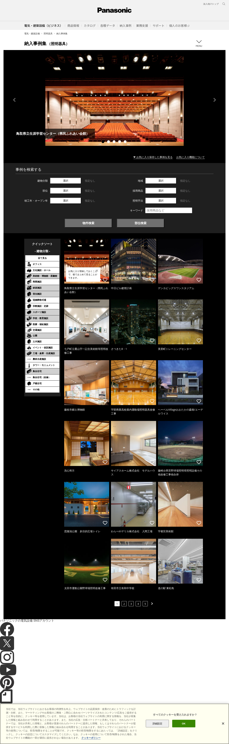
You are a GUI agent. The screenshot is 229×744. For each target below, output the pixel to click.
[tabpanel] (114, 100)
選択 (65, 180)
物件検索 (88, 223)
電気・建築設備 (32, 33)
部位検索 (141, 223)
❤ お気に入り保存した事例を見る (153, 157)
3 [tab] (114, 142)
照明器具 (48, 33)
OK (184, 728)
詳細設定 (157, 728)
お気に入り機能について (190, 157)
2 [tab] (109, 142)
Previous (14, 100)
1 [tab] (103, 142)
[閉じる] (223, 728)
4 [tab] (120, 142)
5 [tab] (125, 142)
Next (214, 100)
